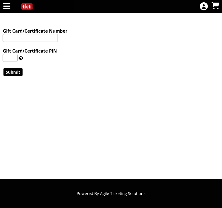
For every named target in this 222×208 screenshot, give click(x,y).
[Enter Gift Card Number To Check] (30, 38)
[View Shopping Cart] (215, 6)
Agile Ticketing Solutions (122, 193)
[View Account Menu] (204, 6)
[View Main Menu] (7, 6)
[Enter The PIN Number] (10, 58)
